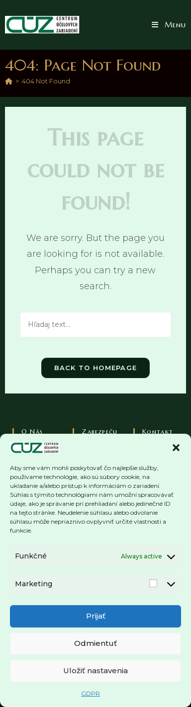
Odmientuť (95, 643)
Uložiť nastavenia (95, 670)
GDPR (90, 693)
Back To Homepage (95, 368)
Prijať (95, 616)
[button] (176, 448)
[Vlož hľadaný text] (96, 324)
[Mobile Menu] (169, 24)
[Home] (8, 81)
